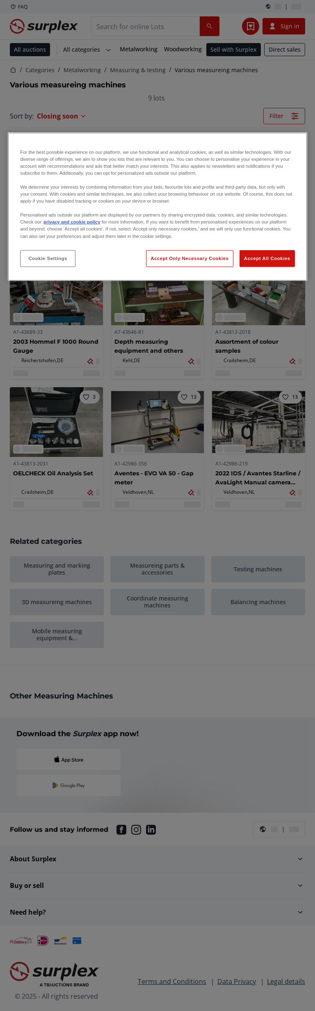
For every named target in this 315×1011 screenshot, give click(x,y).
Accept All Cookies (267, 258)
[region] (157, 206)
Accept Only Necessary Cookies (189, 258)
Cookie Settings (47, 258)
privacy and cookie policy (71, 221)
